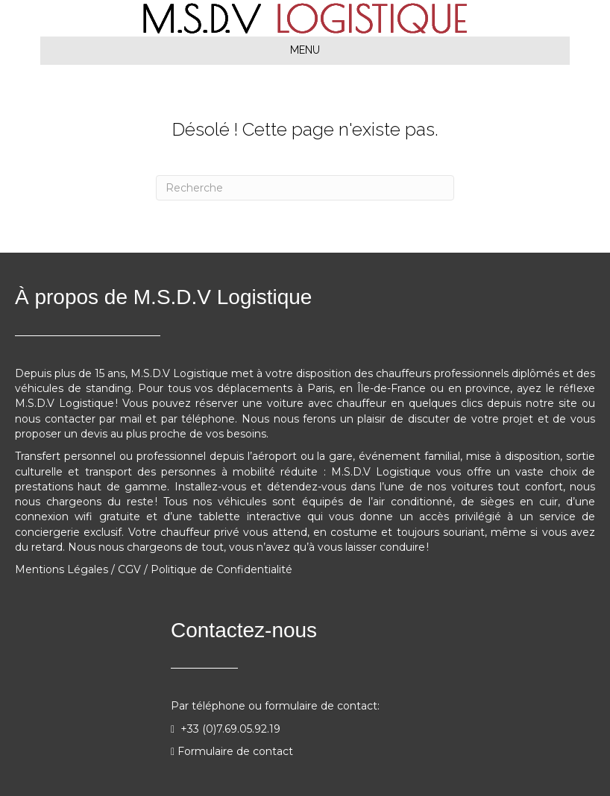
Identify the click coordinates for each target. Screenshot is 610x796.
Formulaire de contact (235, 751)
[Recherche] (305, 187)
